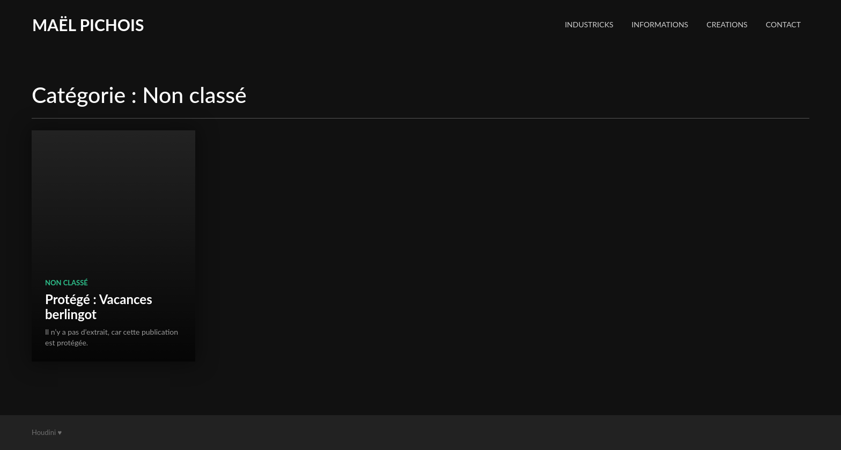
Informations (660, 24)
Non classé (66, 282)
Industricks (589, 24)
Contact (783, 24)
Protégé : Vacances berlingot (98, 306)
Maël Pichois (88, 24)
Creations (726, 24)
